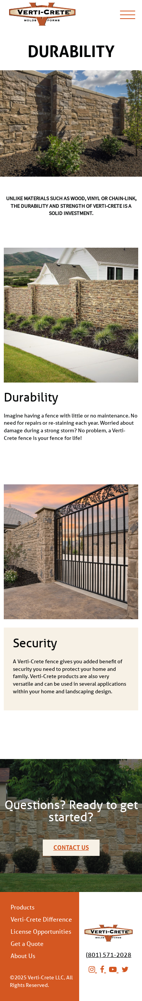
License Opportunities (41, 931)
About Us (23, 956)
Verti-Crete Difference (41, 919)
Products (22, 907)
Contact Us (71, 847)
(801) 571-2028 (108, 954)
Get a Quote (27, 944)
